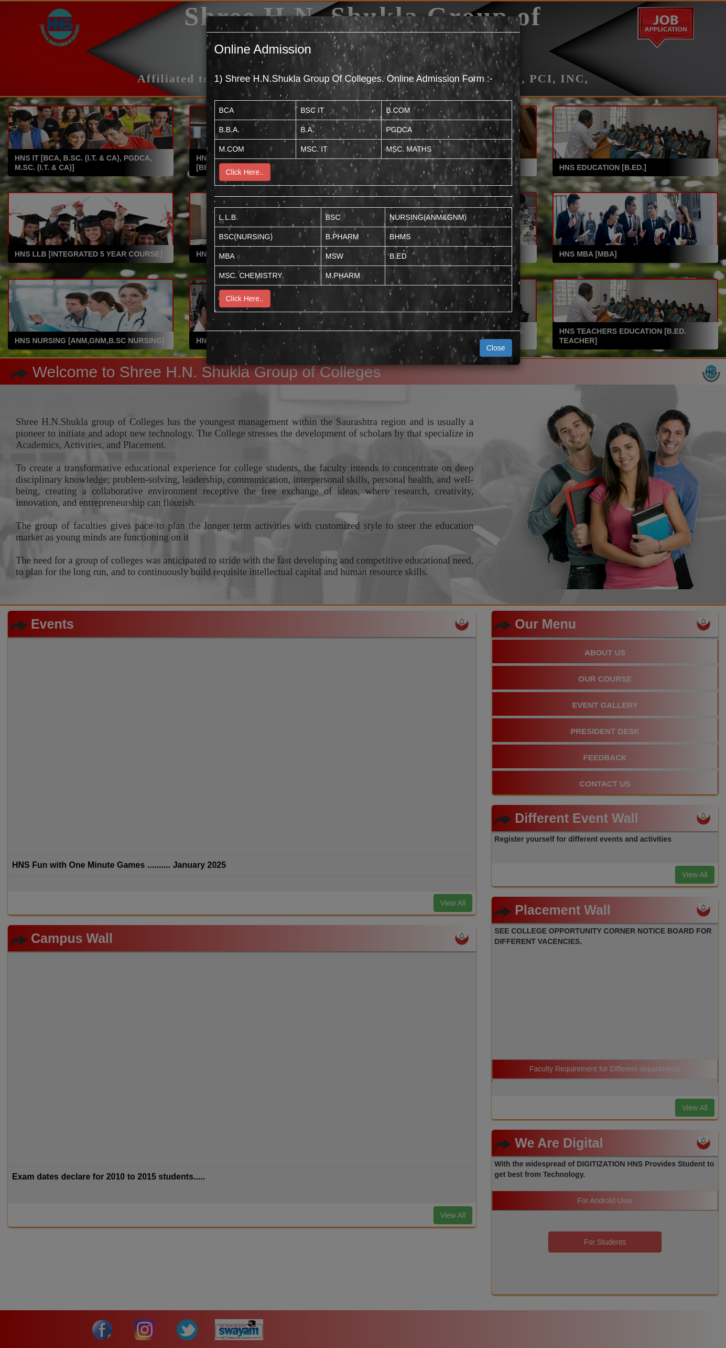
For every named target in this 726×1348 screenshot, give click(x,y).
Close (495, 348)
